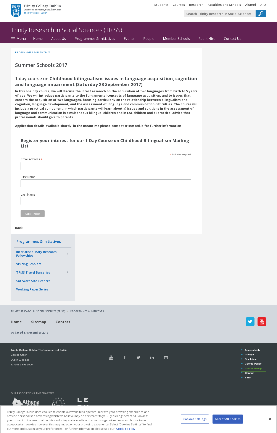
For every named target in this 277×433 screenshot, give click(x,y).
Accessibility (252, 350)
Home (38, 38)
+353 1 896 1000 (22, 364)
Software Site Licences (33, 281)
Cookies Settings (253, 369)
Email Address (32, 159)
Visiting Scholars (28, 264)
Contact (63, 321)
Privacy (249, 354)
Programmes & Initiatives (95, 38)
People (148, 38)
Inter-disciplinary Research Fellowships (36, 254)
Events (129, 38)
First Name (28, 177)
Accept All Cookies (227, 423)
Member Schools (176, 38)
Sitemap (38, 321)
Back (19, 228)
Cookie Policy (253, 363)
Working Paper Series (32, 289)
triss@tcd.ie (134, 126)
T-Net (248, 377)
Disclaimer (251, 359)
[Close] (270, 423)
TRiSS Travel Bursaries (33, 272)
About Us (58, 38)
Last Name (28, 194)
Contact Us (232, 38)
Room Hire (206, 38)
